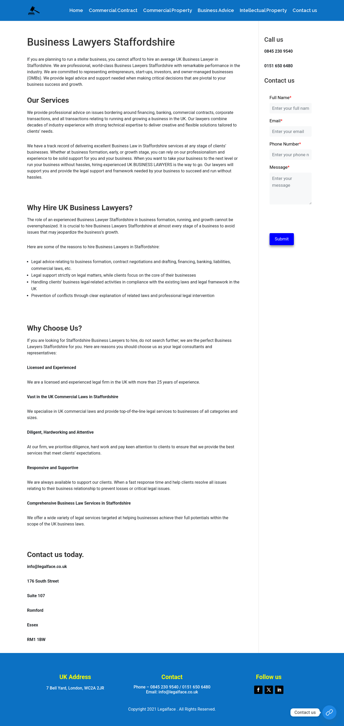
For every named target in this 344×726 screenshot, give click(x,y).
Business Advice (216, 11)
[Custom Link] (329, 712)
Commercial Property (167, 11)
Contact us (305, 11)
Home (76, 11)
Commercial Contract (113, 11)
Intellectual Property (263, 11)
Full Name (280, 97)
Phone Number (285, 144)
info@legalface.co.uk (178, 691)
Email (276, 120)
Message (280, 167)
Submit (282, 238)
